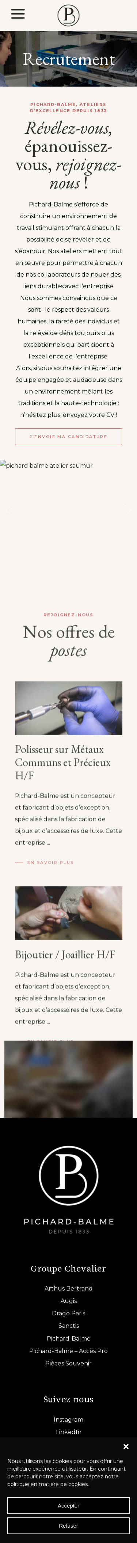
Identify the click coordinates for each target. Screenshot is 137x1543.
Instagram (68, 1419)
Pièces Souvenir (68, 1363)
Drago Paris (68, 1313)
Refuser (68, 1526)
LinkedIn (68, 1432)
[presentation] (10, 510)
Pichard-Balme (69, 1338)
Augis (69, 1300)
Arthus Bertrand (69, 1288)
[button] (126, 1446)
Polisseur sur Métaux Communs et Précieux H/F (63, 992)
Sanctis (68, 1325)
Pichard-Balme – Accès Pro (68, 1351)
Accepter (68, 1505)
